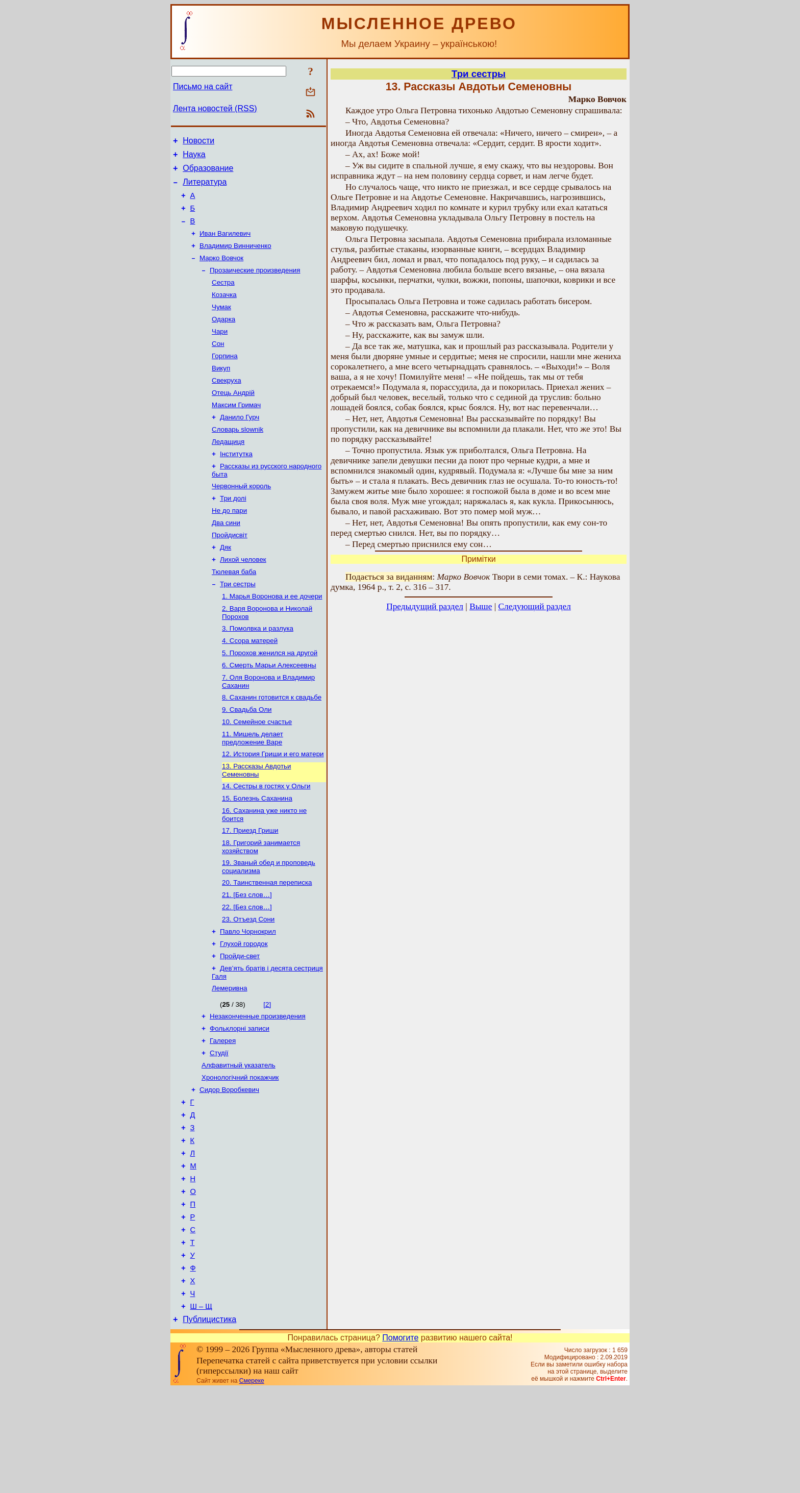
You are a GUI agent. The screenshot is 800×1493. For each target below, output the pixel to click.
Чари (220, 351)
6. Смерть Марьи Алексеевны (269, 711)
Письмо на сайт (202, 86)
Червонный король (241, 518)
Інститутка (236, 484)
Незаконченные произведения (258, 1086)
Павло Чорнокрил (248, 996)
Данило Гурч (239, 444)
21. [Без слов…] (247, 956)
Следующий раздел (534, 606)
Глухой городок (244, 1009)
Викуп (221, 391)
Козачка (224, 311)
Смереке (251, 1484)
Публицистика (209, 1423)
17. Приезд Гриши (250, 888)
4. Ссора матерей (250, 685)
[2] (267, 1073)
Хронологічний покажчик (240, 1152)
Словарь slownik (237, 457)
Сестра (223, 298)
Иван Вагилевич (225, 245)
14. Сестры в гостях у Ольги (266, 840)
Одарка (223, 338)
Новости (198, 142)
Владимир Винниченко (235, 258)
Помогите (400, 1441)
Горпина (225, 378)
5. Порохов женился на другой (269, 698)
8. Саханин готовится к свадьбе (271, 746)
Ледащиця (228, 471)
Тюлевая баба (234, 611)
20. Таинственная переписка (267, 943)
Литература (205, 188)
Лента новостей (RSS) (215, 108)
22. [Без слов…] (247, 970)
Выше (480, 606)
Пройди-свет (240, 1023)
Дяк (225, 584)
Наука (194, 157)
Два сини (226, 558)
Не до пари (229, 545)
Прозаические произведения (255, 285)
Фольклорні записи (239, 1099)
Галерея (223, 1112)
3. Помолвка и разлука (257, 672)
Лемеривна (229, 1057)
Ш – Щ (201, 1408)
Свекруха (226, 404)
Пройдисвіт (229, 571)
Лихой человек (243, 598)
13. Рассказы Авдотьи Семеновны (256, 824)
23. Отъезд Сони (248, 983)
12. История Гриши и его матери (273, 806)
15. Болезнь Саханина (257, 854)
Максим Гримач (236, 431)
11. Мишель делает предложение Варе (252, 790)
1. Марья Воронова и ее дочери (272, 637)
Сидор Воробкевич (229, 1165)
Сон (218, 364)
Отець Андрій (233, 417)
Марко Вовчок (221, 272)
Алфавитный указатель (239, 1139)
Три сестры (238, 624)
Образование (208, 172)
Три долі (233, 531)
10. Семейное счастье (257, 772)
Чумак (221, 325)
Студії (219, 1126)
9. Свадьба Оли (246, 759)
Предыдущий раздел (424, 606)
